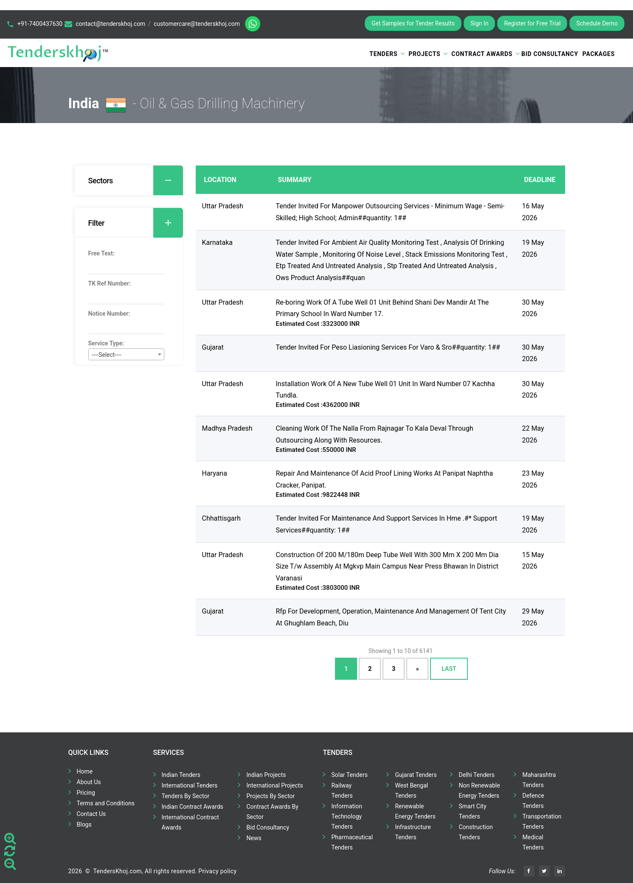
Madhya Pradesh (227, 428)
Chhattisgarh (221, 518)
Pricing (86, 792)
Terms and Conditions (106, 803)
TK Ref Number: (109, 283)
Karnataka (217, 242)
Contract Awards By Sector (272, 811)
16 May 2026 (533, 211)
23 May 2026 (533, 479)
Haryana (214, 473)
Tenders (383, 53)
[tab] (129, 180)
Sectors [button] (135, 180)
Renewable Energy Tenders (415, 811)
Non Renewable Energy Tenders (479, 790)
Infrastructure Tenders (412, 832)
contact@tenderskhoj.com (110, 23)
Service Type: (106, 343)
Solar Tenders (349, 774)
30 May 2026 (533, 308)
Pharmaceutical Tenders (352, 842)
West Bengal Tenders (411, 790)
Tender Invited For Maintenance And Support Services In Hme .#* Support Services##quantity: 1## (386, 524)
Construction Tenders (475, 832)
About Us (89, 782)
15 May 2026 (533, 560)
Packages (598, 53)
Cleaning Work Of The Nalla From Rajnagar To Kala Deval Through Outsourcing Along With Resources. (374, 434)
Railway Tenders (341, 790)
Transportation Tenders (541, 821)
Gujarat (213, 347)
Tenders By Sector (186, 796)
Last (449, 668)
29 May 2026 (533, 617)
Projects (424, 53)
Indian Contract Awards (192, 806)
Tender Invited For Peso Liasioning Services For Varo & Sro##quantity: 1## (388, 347)
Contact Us (91, 813)
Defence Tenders (533, 800)
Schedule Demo (597, 23)
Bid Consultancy (549, 53)
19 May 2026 (533, 248)
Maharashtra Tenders (539, 779)
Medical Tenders (532, 842)
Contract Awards (481, 53)
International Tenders (190, 785)
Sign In (479, 23)
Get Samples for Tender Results (413, 23)
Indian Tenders (181, 774)
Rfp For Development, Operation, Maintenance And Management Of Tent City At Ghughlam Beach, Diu (391, 617)
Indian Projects (266, 774)
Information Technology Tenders (346, 816)
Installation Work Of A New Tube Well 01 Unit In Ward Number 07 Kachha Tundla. (385, 389)
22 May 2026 (533, 434)
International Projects (274, 785)
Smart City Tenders (472, 811)
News (253, 838)
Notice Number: (109, 313)
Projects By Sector (270, 796)
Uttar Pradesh (222, 206)
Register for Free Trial (532, 23)
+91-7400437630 (39, 23)
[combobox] (126, 354)
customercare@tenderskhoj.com (197, 23)
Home (85, 771)
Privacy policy (217, 871)
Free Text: (101, 253)
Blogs (84, 824)
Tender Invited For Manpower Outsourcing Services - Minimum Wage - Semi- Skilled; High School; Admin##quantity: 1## (390, 211)
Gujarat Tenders (415, 774)
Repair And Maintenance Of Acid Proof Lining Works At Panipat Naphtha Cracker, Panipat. (384, 479)
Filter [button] (135, 223)
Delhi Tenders (476, 774)
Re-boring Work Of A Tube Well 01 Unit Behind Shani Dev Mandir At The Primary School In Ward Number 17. (382, 308)
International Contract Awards (190, 822)
